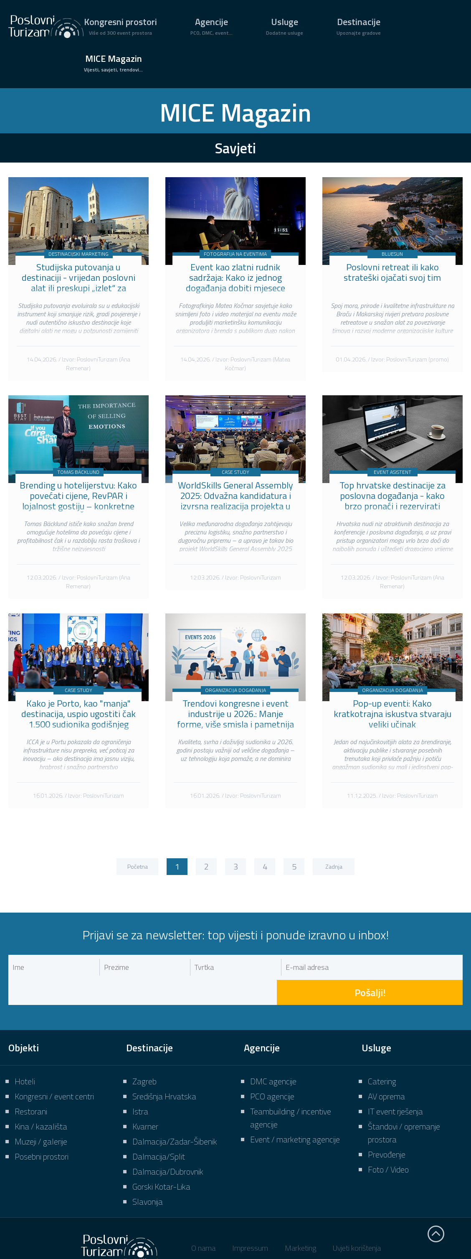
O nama (203, 1222)
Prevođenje (386, 1129)
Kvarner (145, 1101)
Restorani (31, 1086)
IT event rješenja (395, 1086)
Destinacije (359, 26)
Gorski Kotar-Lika (161, 1161)
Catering (382, 1056)
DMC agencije (273, 1056)
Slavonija (147, 1176)
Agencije (211, 26)
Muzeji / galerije (41, 1116)
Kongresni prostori (120, 26)
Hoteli (25, 1056)
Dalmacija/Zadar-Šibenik (174, 1116)
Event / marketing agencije (295, 1114)
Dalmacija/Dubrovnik (167, 1146)
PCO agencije (272, 1071)
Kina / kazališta (41, 1101)
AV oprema (386, 1071)
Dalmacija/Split (158, 1131)
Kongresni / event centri (54, 1071)
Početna (137, 866)
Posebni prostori (41, 1131)
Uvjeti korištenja (357, 1222)
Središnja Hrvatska (164, 1071)
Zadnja (333, 866)
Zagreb (144, 1056)
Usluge (284, 26)
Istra (140, 1086)
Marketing (300, 1222)
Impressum (250, 1222)
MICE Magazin (113, 62)
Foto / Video (388, 1144)
